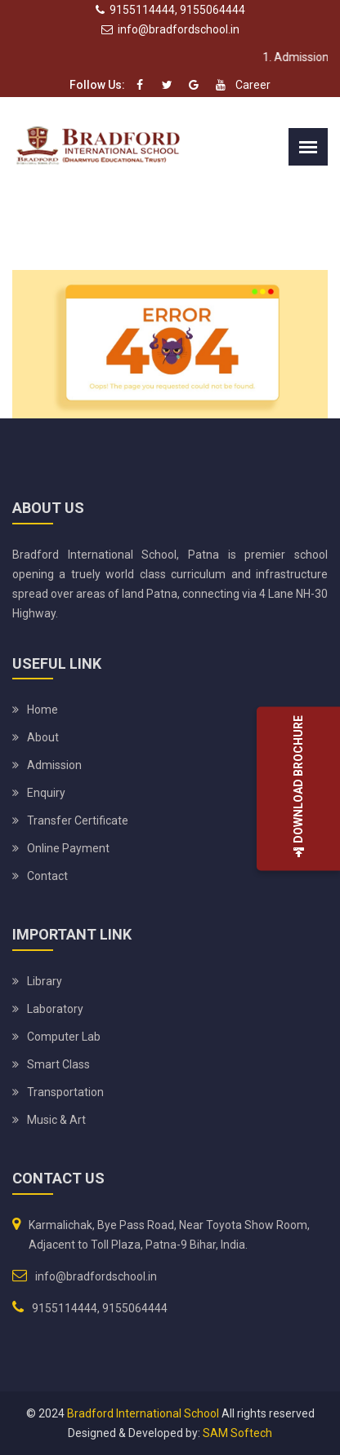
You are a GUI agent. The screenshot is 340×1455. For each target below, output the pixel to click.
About (43, 737)
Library (44, 981)
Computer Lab (64, 1036)
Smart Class (58, 1064)
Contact (47, 875)
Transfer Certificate (77, 820)
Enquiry (46, 792)
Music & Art (56, 1119)
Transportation (65, 1092)
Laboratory (55, 1008)
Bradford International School (143, 1413)
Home (42, 709)
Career (253, 84)
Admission (54, 765)
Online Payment (68, 848)
